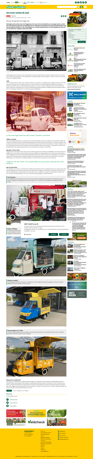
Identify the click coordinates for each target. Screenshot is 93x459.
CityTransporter (9, 381)
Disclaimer (43, 445)
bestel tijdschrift (13, 402)
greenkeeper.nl (26, 456)
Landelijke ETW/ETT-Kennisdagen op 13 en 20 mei (80, 124)
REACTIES (9, 394)
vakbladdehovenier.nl (51, 456)
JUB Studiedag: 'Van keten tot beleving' (79, 104)
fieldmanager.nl (19, 456)
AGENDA (70, 101)
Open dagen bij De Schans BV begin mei (80, 118)
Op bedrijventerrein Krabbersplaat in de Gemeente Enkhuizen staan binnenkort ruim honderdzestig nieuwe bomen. (76, 218)
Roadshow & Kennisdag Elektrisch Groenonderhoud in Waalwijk (80, 109)
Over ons (43, 431)
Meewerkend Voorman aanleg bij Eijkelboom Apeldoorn (79, 53)
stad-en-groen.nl (35, 456)
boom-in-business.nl (61, 456)
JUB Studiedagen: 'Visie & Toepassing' (79, 114)
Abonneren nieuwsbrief (46, 439)
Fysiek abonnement (45, 434)
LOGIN (9, 390)
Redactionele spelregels (46, 442)
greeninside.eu (70, 456)
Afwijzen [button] (53, 234)
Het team (43, 440)
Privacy (42, 446)
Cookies (42, 448)
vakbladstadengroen (64, 439)
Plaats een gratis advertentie (73, 89)
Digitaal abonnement (45, 437)
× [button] (70, 222)
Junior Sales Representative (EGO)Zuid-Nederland (80, 70)
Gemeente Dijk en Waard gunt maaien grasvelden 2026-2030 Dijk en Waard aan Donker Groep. (76, 150)
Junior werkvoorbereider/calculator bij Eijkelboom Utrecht (80, 59)
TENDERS (70, 146)
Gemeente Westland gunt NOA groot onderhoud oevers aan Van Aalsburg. (75, 162)
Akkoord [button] (64, 234)
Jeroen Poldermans (10, 17)
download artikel (13, 399)
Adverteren (43, 449)
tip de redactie (13, 405)
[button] (27, 234)
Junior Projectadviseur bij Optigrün (79, 48)
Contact (42, 435)
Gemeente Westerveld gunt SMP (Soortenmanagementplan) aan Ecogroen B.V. (76, 167)
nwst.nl (76, 456)
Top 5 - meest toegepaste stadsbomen (79, 268)
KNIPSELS (70, 189)
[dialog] (46, 229)
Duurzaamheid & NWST (46, 432)
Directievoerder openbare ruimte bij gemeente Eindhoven (79, 65)
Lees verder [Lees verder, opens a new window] (32, 231)
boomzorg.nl (42, 456)
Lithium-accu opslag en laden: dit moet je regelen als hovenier (80, 256)
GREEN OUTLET (72, 84)
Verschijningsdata (44, 451)
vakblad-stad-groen (63, 437)
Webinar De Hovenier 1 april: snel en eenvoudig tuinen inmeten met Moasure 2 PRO (80, 251)
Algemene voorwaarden (46, 443)
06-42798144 (62, 435)
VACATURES (71, 46)
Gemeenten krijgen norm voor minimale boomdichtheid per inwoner (80, 245)
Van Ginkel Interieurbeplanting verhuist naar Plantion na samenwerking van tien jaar (80, 263)
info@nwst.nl (62, 431)
